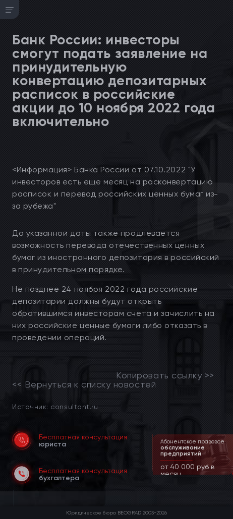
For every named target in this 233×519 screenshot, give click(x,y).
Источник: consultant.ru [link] (55, 406)
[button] (226, 474)
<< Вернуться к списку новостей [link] (84, 384)
